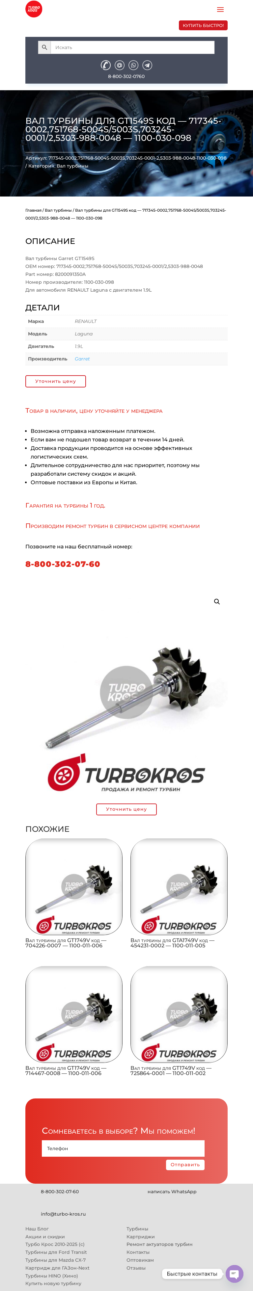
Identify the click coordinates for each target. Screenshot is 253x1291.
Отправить (185, 1165)
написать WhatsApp (172, 1192)
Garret (82, 359)
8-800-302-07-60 (62, 564)
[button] (217, 602)
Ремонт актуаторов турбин (159, 1244)
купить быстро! (203, 25)
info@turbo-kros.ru (63, 1214)
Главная (33, 210)
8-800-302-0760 (126, 76)
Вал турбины (72, 166)
